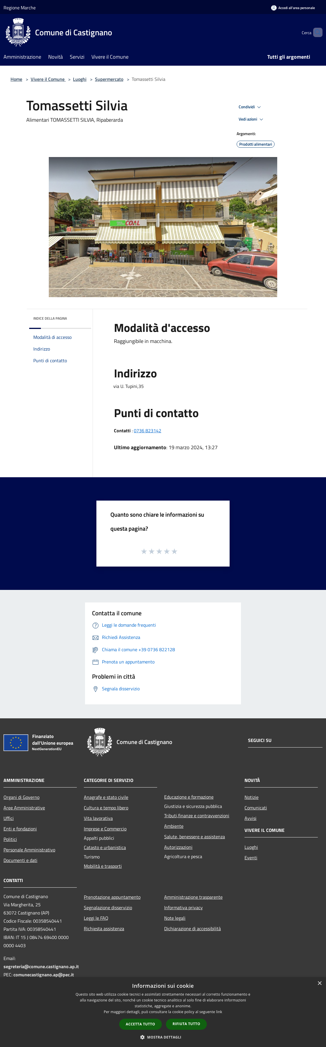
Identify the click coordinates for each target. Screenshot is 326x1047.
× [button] (319, 983)
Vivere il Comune (48, 79)
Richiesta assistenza (104, 928)
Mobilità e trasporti (103, 866)
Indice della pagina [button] (50, 318)
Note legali (174, 917)
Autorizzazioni (178, 847)
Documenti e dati (20, 860)
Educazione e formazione (189, 796)
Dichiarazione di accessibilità (192, 928)
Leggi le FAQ (96, 917)
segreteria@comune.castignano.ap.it (41, 966)
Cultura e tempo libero (106, 807)
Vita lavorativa (98, 818)
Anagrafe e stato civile (106, 797)
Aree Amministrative (24, 807)
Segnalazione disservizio (108, 907)
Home (16, 79)
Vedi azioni (252, 119)
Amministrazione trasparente (193, 896)
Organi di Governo (21, 797)
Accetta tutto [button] (140, 1024)
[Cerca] (315, 32)
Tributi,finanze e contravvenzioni (196, 815)
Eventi (250, 857)
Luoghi (79, 79)
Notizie (251, 797)
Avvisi (250, 818)
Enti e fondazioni (20, 828)
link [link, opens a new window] (219, 1011)
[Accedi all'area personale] (292, 8)
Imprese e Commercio (105, 828)
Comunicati (255, 807)
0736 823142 (147, 430)
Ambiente (173, 826)
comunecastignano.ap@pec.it (43, 974)
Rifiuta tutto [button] (186, 1023)
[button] (163, 1037)
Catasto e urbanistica (105, 847)
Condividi (251, 107)
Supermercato (109, 79)
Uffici (9, 818)
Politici (10, 839)
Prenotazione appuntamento (112, 896)
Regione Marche (20, 7)
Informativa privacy (183, 907)
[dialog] (163, 1012)
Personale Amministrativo (29, 849)
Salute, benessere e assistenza (194, 836)
